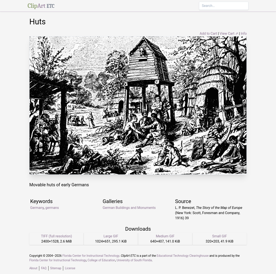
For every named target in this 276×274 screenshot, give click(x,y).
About (33, 268)
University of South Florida (134, 260)
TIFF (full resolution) (56, 236)
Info (244, 33)
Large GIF (111, 236)
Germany (37, 208)
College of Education (101, 260)
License (70, 268)
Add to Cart (208, 33)
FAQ (43, 268)
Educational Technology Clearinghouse (183, 255)
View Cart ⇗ (229, 33)
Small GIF (219, 236)
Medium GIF (165, 236)
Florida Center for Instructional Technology (90, 255)
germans (52, 208)
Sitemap (55, 268)
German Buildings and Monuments (129, 208)
